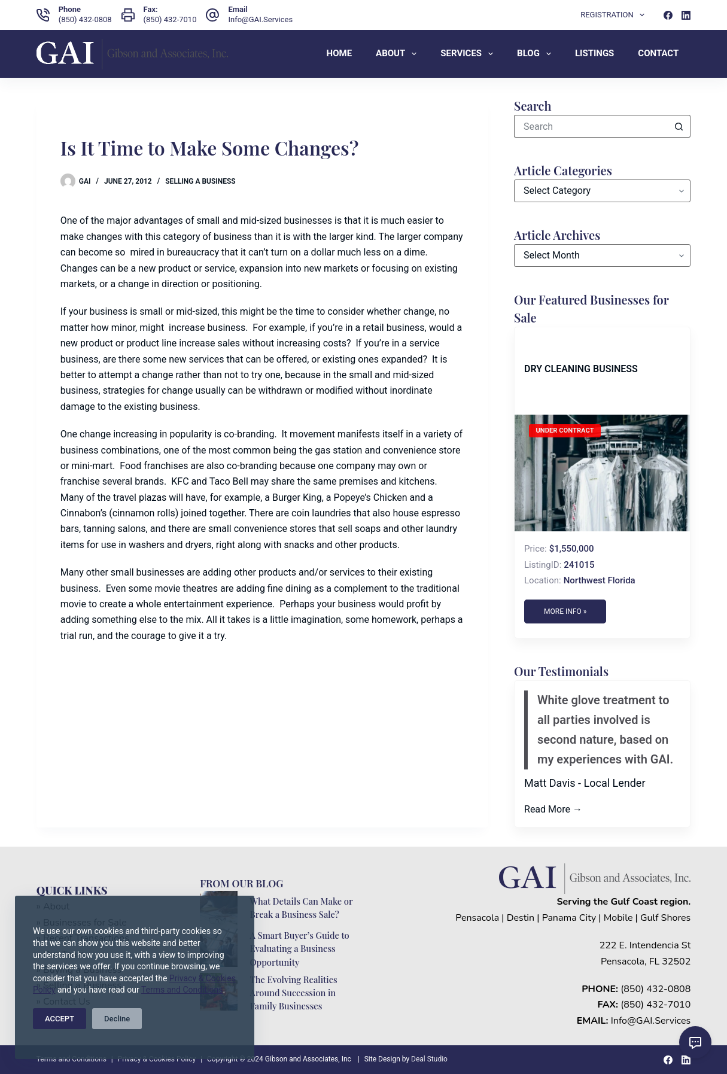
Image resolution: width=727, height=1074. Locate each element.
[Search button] (679, 126)
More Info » (565, 611)
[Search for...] (591, 126)
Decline (117, 1018)
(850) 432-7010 (170, 19)
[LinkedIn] (686, 15)
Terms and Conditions (182, 989)
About (398, 54)
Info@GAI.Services (260, 19)
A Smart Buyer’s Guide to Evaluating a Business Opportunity (299, 948)
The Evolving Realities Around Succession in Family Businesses (293, 992)
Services (469, 54)
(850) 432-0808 (85, 19)
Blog (536, 54)
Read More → (553, 809)
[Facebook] (668, 15)
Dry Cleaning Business (581, 369)
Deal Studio (429, 1059)
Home (339, 53)
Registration (614, 15)
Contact (658, 53)
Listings (594, 53)
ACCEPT (59, 1018)
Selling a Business (200, 181)
